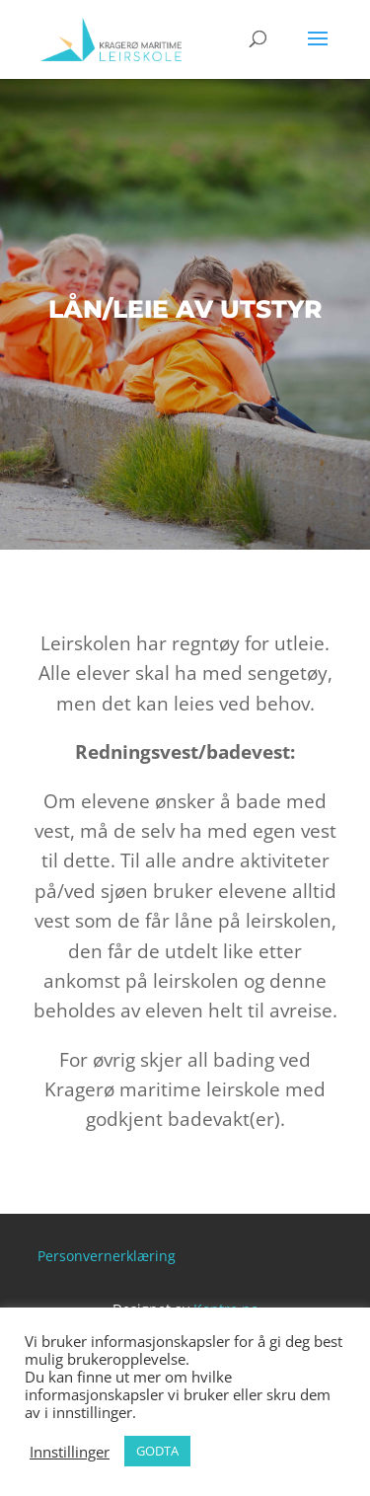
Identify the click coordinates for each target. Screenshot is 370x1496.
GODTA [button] (157, 1450)
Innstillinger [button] (70, 1451)
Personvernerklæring (106, 1255)
